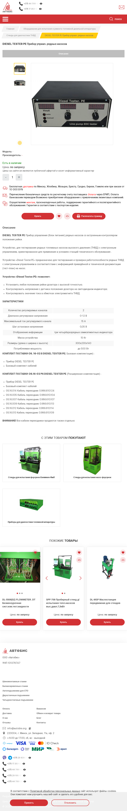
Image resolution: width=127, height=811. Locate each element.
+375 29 (22, 758)
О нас (5, 718)
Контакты (41, 723)
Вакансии (41, 709)
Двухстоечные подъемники (15, 695)
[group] (72, 104)
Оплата (92, 194)
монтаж (30, 202)
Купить (37, 216)
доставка (28, 187)
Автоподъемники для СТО (15, 691)
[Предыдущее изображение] (47, 569)
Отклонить (70, 802)
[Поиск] (117, 19)
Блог (39, 718)
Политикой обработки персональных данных (55, 791)
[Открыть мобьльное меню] (5, 19)
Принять (29, 802)
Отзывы (6, 723)
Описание (63, 54)
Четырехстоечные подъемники (17, 700)
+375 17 (33, 9)
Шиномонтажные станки (14, 682)
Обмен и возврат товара (48, 713)
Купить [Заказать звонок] (19, 622)
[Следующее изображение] (36, 569)
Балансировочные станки (15, 686)
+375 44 (33, 3)
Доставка (7, 713)
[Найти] (111, 19)
